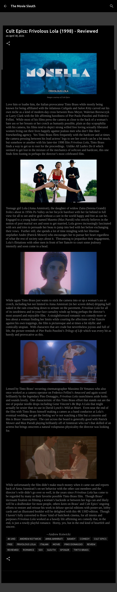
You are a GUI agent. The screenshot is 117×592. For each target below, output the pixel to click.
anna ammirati (54, 539)
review (91, 544)
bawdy (71, 539)
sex (40, 550)
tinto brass (81, 550)
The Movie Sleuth (23, 6)
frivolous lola (26, 544)
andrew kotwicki (30, 539)
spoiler (64, 550)
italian (44, 544)
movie (56, 544)
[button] (8, 43)
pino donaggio (73, 544)
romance (28, 550)
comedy (85, 539)
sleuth (51, 550)
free (10, 544)
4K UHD (11, 539)
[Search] (111, 6)
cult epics (100, 539)
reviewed (13, 550)
